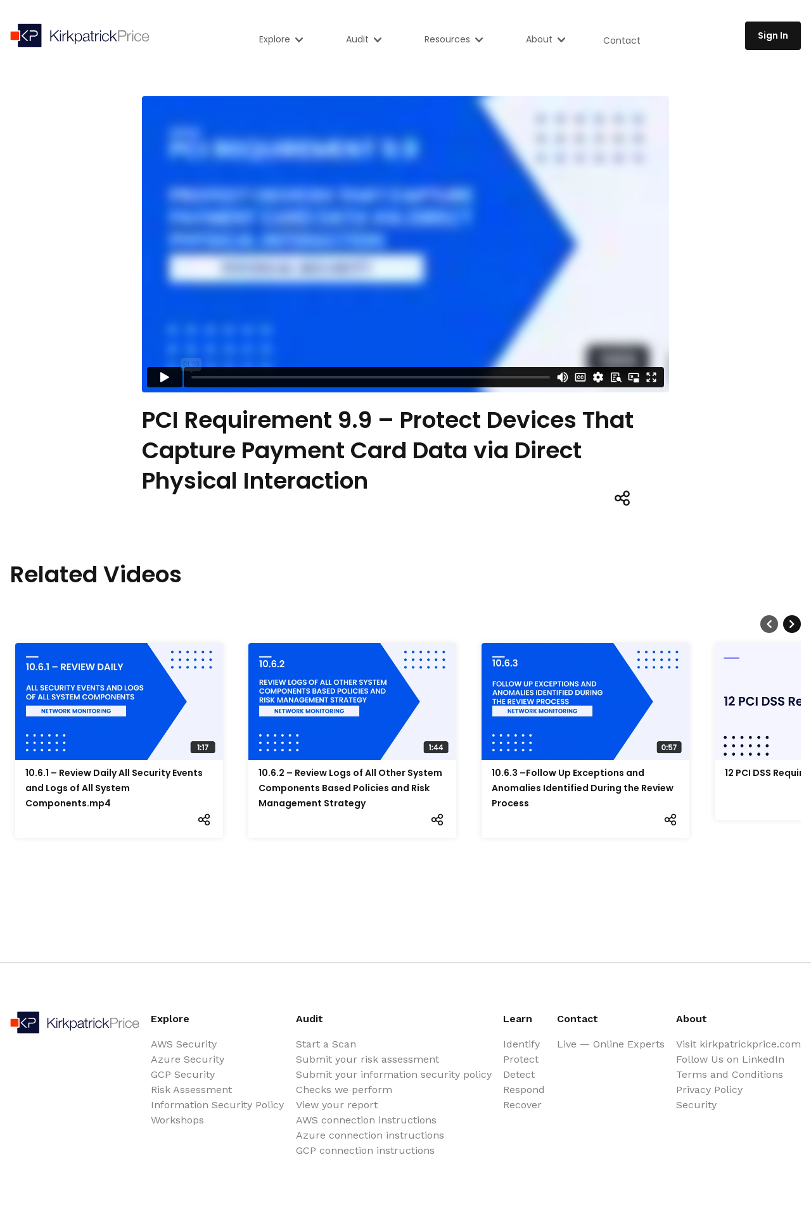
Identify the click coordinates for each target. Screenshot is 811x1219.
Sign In (773, 35)
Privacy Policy (709, 1090)
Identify (521, 1044)
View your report (337, 1105)
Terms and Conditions (729, 1074)
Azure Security (187, 1059)
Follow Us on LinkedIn (730, 1059)
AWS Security (184, 1044)
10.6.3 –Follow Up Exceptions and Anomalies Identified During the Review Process (583, 788)
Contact (622, 40)
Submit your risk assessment (367, 1059)
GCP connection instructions (365, 1150)
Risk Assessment (191, 1090)
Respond (524, 1090)
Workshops (177, 1120)
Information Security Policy (217, 1105)
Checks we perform (344, 1090)
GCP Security (183, 1074)
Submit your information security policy (394, 1074)
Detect (519, 1074)
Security (696, 1105)
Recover (522, 1105)
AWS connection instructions (366, 1120)
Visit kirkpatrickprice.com (738, 1044)
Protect (521, 1059)
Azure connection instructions (370, 1135)
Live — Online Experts (611, 1044)
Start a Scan (326, 1044)
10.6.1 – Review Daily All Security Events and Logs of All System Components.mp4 (114, 788)
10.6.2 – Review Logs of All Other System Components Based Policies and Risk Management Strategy (350, 788)
